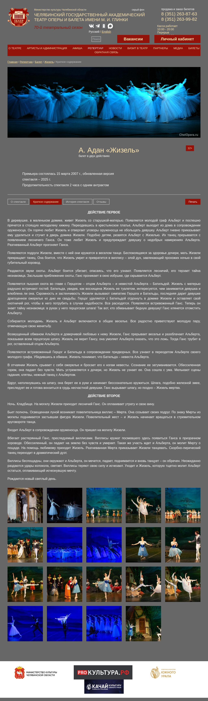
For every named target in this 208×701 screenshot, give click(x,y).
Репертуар (95, 48)
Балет (38, 61)
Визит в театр (137, 48)
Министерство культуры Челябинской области (60, 9)
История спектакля (77, 201)
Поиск (96, 39)
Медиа (178, 48)
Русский (94, 31)
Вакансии (133, 39)
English (106, 31)
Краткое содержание (45, 201)
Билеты (194, 48)
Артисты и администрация (47, 48)
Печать (192, 201)
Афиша (77, 48)
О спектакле (18, 201)
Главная (12, 61)
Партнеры (160, 48)
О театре (15, 48)
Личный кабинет (177, 39)
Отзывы (101, 201)
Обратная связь (106, 52)
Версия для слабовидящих (109, 39)
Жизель (49, 61)
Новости (115, 48)
